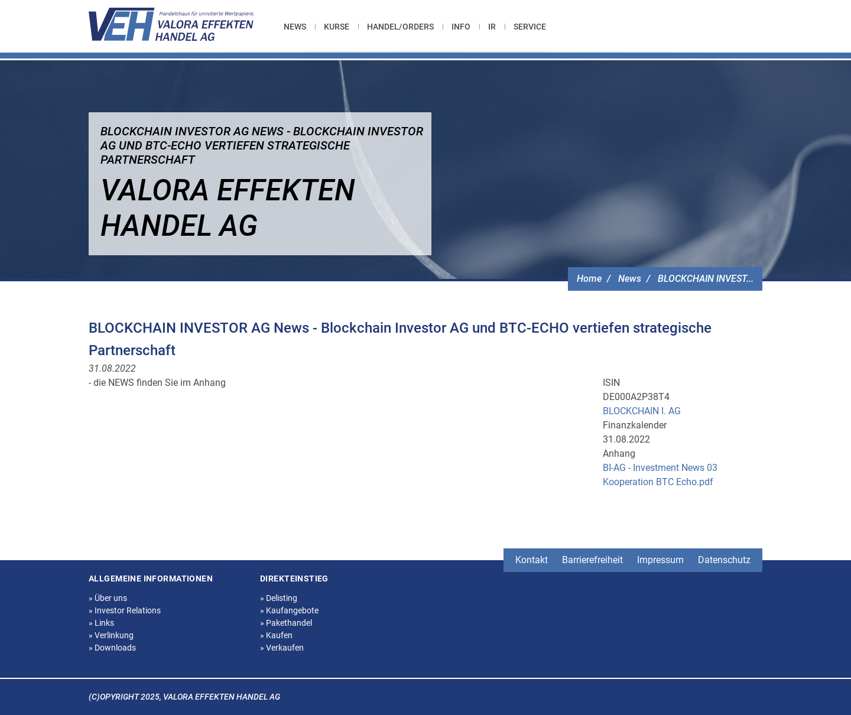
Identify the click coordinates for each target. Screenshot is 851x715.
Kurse (336, 26)
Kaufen (276, 635)
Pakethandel (286, 623)
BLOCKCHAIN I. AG (642, 411)
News (295, 26)
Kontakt (531, 560)
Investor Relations (125, 610)
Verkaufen (282, 647)
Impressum (660, 560)
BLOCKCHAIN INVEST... (705, 278)
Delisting (278, 598)
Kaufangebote (289, 610)
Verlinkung (111, 635)
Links (101, 623)
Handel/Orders (400, 26)
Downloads (112, 647)
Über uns (108, 598)
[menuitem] (299, 27)
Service (530, 26)
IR (492, 26)
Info (461, 26)
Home (589, 278)
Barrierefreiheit (592, 560)
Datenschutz (724, 560)
